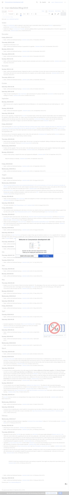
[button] (27, 255)
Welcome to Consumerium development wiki (34, 239)
